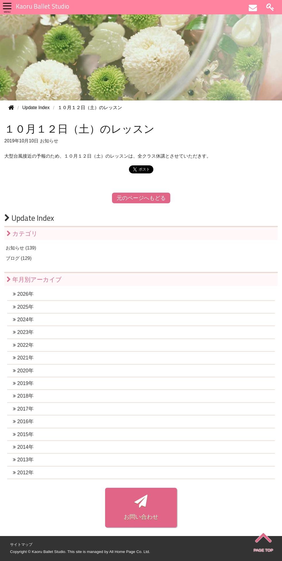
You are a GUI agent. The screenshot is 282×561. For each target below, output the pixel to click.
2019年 (23, 383)
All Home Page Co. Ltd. (129, 552)
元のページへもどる (141, 198)
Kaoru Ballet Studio (42, 6)
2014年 (23, 447)
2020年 (23, 371)
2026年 (23, 294)
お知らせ (49, 140)
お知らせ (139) (21, 247)
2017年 (23, 409)
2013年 (23, 460)
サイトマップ (21, 544)
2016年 (23, 421)
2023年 (23, 332)
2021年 (23, 358)
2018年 (23, 396)
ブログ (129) (19, 258)
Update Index (29, 218)
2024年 (23, 319)
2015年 (23, 434)
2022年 (23, 345)
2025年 (23, 307)
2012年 (23, 472)
